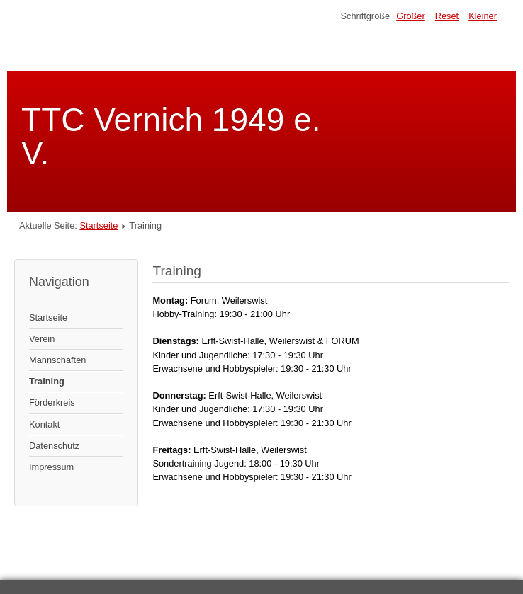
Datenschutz (54, 445)
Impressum (51, 467)
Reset (447, 16)
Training (46, 381)
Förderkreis (52, 402)
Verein (42, 338)
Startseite (98, 225)
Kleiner (482, 16)
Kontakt (44, 424)
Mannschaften (57, 360)
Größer (410, 16)
